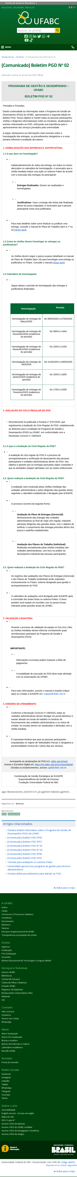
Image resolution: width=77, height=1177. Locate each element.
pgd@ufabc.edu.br (57, 767)
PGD (4, 814)
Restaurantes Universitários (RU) (17, 993)
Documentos (8, 921)
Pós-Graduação (9, 953)
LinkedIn (6, 1081)
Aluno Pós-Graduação (12, 1037)
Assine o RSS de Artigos (13, 1134)
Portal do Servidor (10, 1062)
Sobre (4, 907)
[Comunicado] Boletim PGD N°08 (24, 853)
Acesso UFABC (8, 972)
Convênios (7, 917)
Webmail (6, 996)
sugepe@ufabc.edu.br (55, 694)
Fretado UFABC (9, 986)
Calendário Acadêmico (12, 1047)
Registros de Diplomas (12, 989)
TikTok (4, 1098)
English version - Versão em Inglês (18, 1113)
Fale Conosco (8, 1011)
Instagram (6, 1077)
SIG (3, 1000)
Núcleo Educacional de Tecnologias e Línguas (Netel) (26, 960)
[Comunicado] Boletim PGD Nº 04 (24, 849)
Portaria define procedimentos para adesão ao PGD (34, 873)
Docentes (6, 957)
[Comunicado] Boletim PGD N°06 (24, 837)
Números (6, 924)
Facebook (6, 1074)
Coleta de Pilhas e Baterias (14, 982)
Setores (5, 928)
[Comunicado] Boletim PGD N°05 (24, 858)
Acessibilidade (18, 7)
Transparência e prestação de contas (19, 935)
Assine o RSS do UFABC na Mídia (17, 1127)
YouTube (6, 1094)
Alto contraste (7, 7)
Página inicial (8, 57)
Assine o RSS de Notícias (13, 1123)
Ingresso (6, 946)
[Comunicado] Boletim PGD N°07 (24, 841)
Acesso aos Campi (10, 1018)
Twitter (5, 1084)
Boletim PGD (13, 814)
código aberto (68, 1162)
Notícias (20, 57)
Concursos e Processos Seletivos (17, 914)
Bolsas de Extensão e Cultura (15, 1044)
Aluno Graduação (10, 1033)
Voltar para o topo (64, 887)
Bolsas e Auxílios (10, 1040)
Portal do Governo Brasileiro (20, 3)
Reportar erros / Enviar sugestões (61, 1165)
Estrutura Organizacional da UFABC (18, 931)
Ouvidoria (6, 1015)
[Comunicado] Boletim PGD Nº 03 (24, 845)
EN (74, 7)
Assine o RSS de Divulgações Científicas (20, 1130)
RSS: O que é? (8, 1120)
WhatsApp (6, 1022)
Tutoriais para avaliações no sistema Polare (29, 862)
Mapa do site (30, 7)
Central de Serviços (11, 979)
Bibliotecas (7, 975)
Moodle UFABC (9, 1051)
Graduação (7, 950)
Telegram (6, 1091)
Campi (4, 911)
